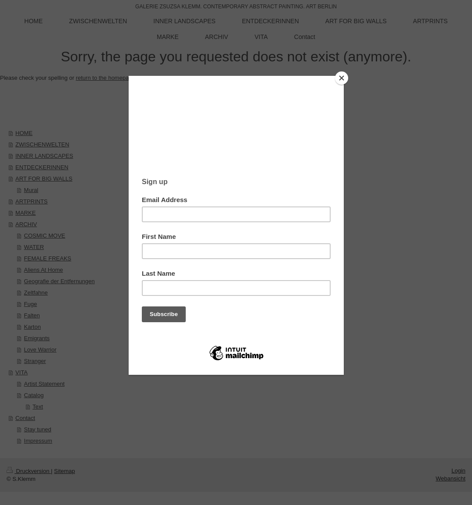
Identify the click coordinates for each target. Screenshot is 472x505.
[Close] (341, 78)
